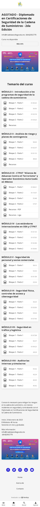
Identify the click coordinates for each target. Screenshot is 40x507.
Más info (20, 44)
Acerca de (20, 483)
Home (20, 477)
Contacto (20, 489)
